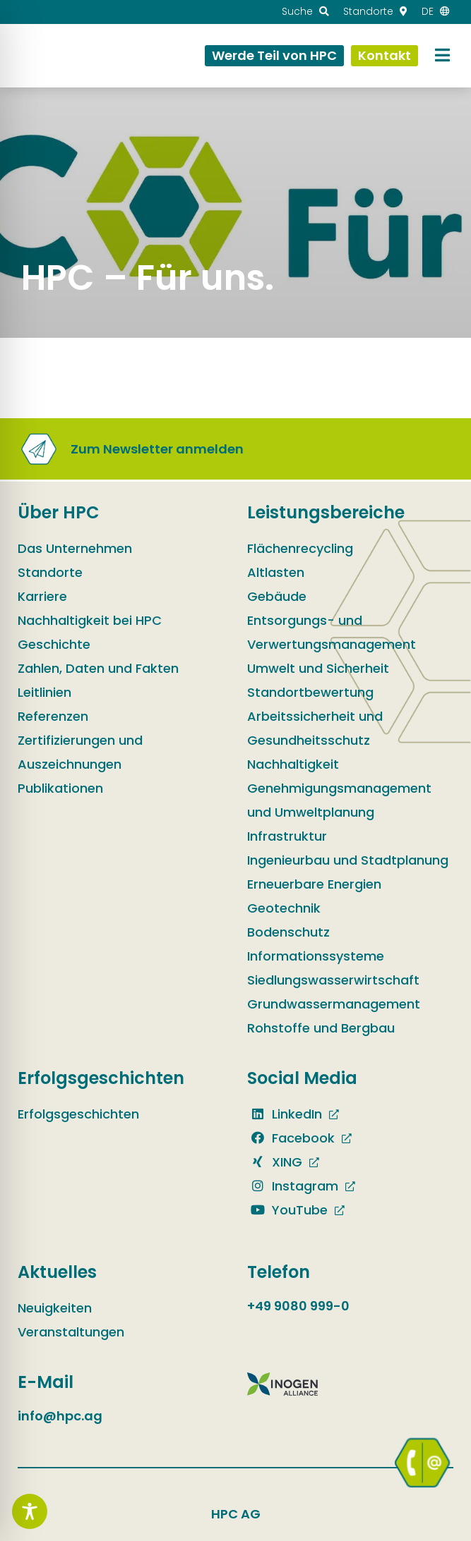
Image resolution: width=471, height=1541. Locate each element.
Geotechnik (284, 908)
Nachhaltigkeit (293, 764)
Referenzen (53, 716)
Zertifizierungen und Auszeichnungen (80, 752)
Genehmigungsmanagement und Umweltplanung (339, 800)
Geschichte (54, 644)
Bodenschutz (288, 932)
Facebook (291, 1138)
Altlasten (275, 572)
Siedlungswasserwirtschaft (333, 980)
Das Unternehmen (75, 548)
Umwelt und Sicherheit (318, 668)
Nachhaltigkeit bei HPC (90, 620)
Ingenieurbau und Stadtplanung (347, 860)
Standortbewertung (310, 692)
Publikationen (60, 788)
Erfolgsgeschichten (78, 1114)
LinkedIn (284, 1114)
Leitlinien (44, 692)
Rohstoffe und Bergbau (321, 1028)
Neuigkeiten (55, 1308)
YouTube (287, 1210)
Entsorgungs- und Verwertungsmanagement (331, 632)
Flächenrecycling (300, 548)
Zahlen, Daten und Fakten (98, 668)
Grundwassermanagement (333, 1004)
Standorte (50, 572)
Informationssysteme (315, 956)
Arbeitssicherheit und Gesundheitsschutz (315, 728)
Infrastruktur (287, 836)
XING (274, 1162)
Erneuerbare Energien (314, 884)
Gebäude (276, 596)
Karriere (42, 596)
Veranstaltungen (71, 1332)
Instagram (292, 1186)
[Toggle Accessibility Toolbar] (30, 1511)
